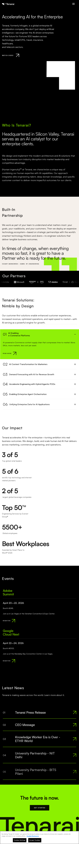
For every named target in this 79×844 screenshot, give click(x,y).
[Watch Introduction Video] (10, 55)
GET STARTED (39, 809)
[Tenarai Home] (8, 4)
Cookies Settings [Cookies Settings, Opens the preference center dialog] (19, 840)
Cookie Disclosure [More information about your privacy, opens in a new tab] (33, 836)
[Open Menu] (73, 4)
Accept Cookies (34, 840)
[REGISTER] (9, 621)
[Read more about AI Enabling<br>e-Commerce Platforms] (9, 354)
